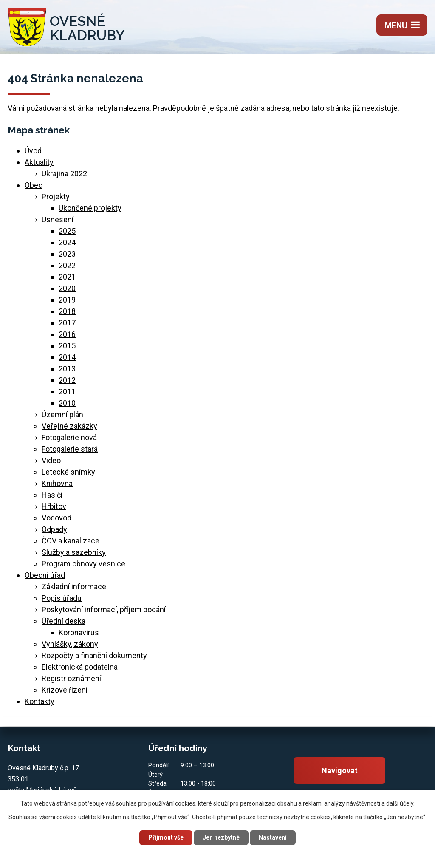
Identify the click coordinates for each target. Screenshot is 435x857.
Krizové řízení (65, 689)
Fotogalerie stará (70, 448)
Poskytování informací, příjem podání (104, 609)
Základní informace (74, 586)
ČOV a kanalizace (70, 540)
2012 (67, 380)
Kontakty (39, 701)
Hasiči (52, 494)
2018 (67, 311)
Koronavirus (79, 632)
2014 (67, 357)
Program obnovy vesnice (83, 563)
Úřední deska (63, 621)
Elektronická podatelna (80, 666)
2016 (67, 334)
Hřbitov (54, 506)
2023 (67, 253)
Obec (33, 185)
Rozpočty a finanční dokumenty (94, 655)
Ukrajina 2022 (64, 173)
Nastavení (273, 837)
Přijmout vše (166, 837)
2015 (67, 345)
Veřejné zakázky (69, 425)
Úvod (33, 150)
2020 (67, 288)
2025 (67, 230)
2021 (67, 276)
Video (51, 460)
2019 (67, 299)
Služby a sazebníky (74, 552)
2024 (67, 242)
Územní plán (62, 414)
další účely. (400, 803)
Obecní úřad (45, 575)
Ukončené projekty (90, 208)
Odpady (54, 529)
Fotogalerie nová (69, 437)
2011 (67, 391)
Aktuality (39, 162)
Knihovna (57, 483)
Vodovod (56, 517)
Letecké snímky (68, 471)
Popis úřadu (62, 598)
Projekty (56, 196)
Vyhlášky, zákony (70, 643)
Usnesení (57, 219)
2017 (67, 322)
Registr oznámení (71, 678)
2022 (67, 265)
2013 (67, 368)
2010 (67, 403)
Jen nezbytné (221, 837)
